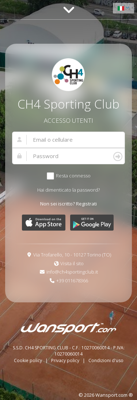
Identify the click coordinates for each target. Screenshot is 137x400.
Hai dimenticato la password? (68, 190)
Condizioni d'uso (105, 360)
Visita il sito (72, 263)
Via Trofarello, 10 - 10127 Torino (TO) (72, 254)
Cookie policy (28, 360)
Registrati (86, 203)
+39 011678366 (72, 280)
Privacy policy (65, 360)
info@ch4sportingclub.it (72, 271)
